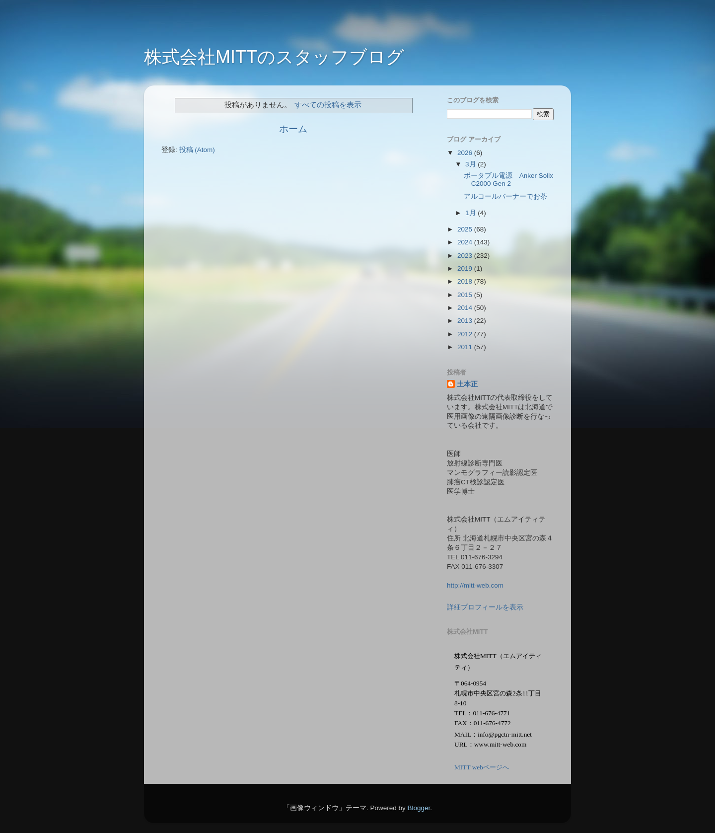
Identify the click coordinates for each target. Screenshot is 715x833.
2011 (465, 347)
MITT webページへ (481, 767)
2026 (465, 152)
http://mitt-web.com (475, 585)
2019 (465, 268)
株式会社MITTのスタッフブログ (274, 57)
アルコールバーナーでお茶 (505, 196)
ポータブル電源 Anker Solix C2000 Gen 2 (508, 179)
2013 (465, 320)
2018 (465, 281)
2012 (465, 334)
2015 (465, 295)
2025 (465, 229)
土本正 (467, 384)
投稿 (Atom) (197, 149)
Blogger (418, 808)
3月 (471, 164)
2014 (465, 307)
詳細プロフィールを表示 (485, 607)
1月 (471, 213)
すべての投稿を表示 (327, 105)
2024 (465, 242)
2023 (465, 255)
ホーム (293, 129)
